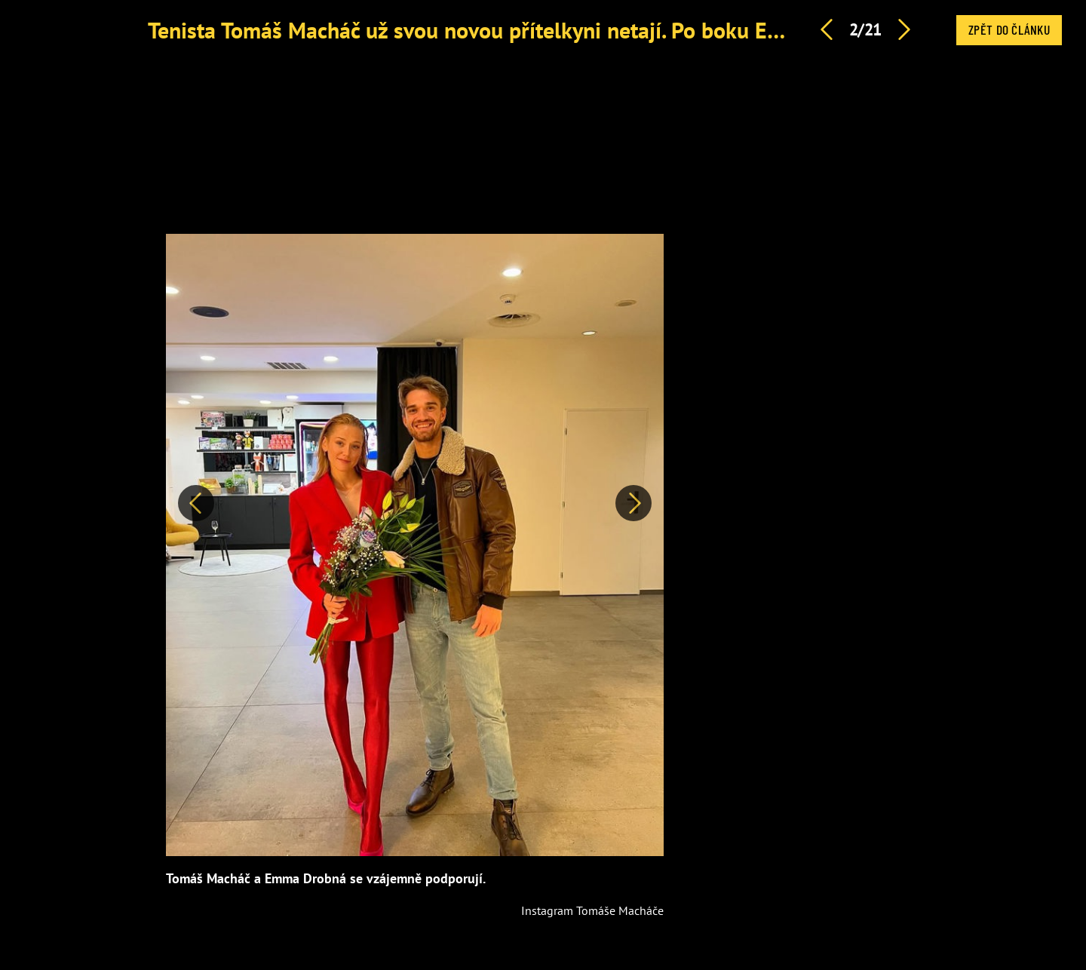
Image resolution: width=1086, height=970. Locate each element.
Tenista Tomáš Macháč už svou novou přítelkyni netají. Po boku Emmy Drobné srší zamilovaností (608, 30)
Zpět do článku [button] (1009, 29)
